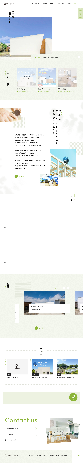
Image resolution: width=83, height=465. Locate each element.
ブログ (75, 3)
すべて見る (42, 330)
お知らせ (69, 3)
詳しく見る (22, 175)
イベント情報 (61, 3)
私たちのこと (32, 457)
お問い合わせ (64, 457)
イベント (45, 457)
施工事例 (45, 3)
